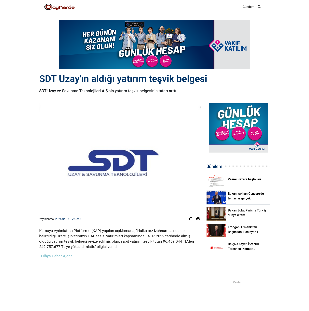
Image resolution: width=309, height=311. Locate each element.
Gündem (248, 7)
